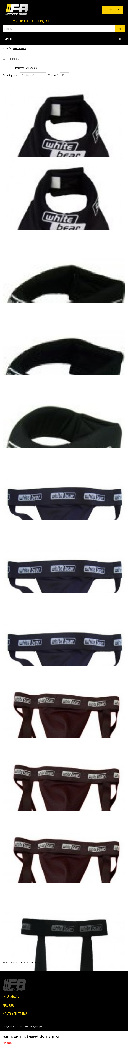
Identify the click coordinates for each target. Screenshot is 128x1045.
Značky (8, 48)
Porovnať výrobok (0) (26, 67)
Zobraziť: (53, 75)
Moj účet (45, 21)
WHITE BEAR (19, 48)
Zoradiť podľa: (10, 75)
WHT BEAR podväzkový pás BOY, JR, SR (31, 1037)
